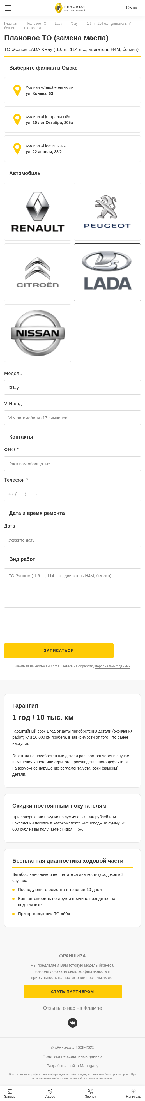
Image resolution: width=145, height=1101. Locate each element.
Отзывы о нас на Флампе (72, 1008)
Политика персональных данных (72, 1056)
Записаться (59, 650)
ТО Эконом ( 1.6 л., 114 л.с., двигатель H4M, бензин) (72, 588)
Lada (58, 24)
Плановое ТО (36, 24)
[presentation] (46, 627)
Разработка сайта (72, 1065)
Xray (74, 24)
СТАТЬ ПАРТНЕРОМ (72, 991)
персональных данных (112, 666)
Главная (10, 24)
